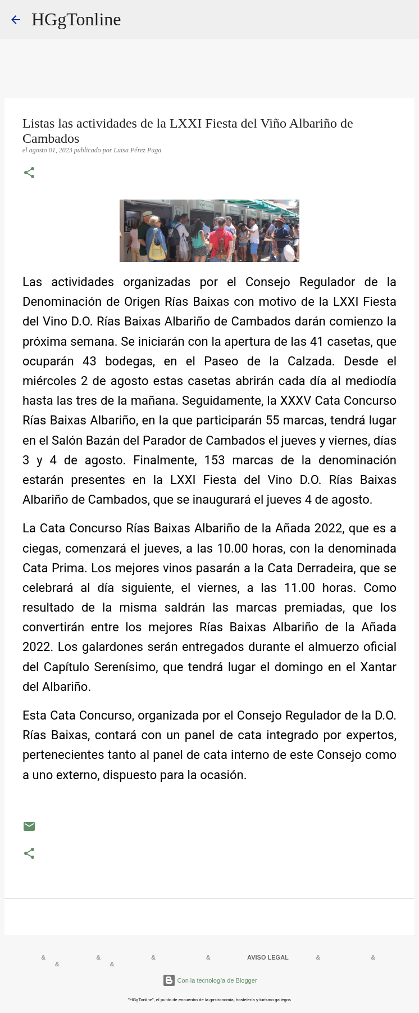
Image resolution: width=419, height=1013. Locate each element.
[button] (29, 174)
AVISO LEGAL (268, 957)
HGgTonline (76, 19)
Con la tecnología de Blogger (209, 980)
